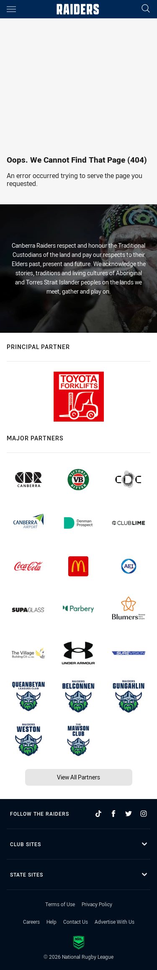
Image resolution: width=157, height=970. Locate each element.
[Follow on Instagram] (143, 813)
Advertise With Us (114, 921)
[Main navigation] (11, 9)
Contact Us (75, 921)
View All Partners (78, 777)
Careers (31, 921)
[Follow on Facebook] (113, 813)
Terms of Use (60, 904)
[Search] (145, 9)
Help (51, 921)
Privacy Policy (97, 904)
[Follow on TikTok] (98, 813)
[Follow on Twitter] (128, 813)
